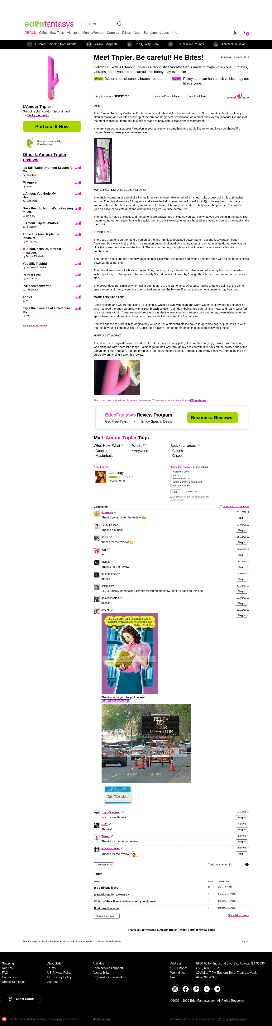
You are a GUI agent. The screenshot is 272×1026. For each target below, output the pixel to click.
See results (191, 491)
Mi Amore (30, 182)
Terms (51, 968)
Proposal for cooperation (109, 977)
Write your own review (35, 325)
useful (176, 475)
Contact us (9, 977)
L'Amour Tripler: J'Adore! (41, 223)
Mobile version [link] (102, 1019)
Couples (113, 32)
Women (98, 32)
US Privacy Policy (59, 972)
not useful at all (181, 485)
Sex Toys (57, 32)
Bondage (150, 32)
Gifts (43, 32)
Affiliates (98, 963)
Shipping (8, 963)
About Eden (55, 963)
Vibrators (73, 32)
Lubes (164, 32)
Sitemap (53, 981)
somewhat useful (182, 478)
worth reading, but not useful (187, 482)
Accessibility (101, 972)
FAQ (5, 972)
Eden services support (108, 968)
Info (174, 32)
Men (85, 32)
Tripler (27, 297)
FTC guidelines (198, 400)
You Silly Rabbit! (35, 263)
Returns (7, 968)
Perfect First (32, 274)
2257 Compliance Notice (232, 1019)
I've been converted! (37, 286)
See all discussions (238, 915)
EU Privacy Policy (59, 977)
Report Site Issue (14, 981)
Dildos (126, 32)
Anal (137, 32)
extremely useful (181, 471)
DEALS (30, 32)
